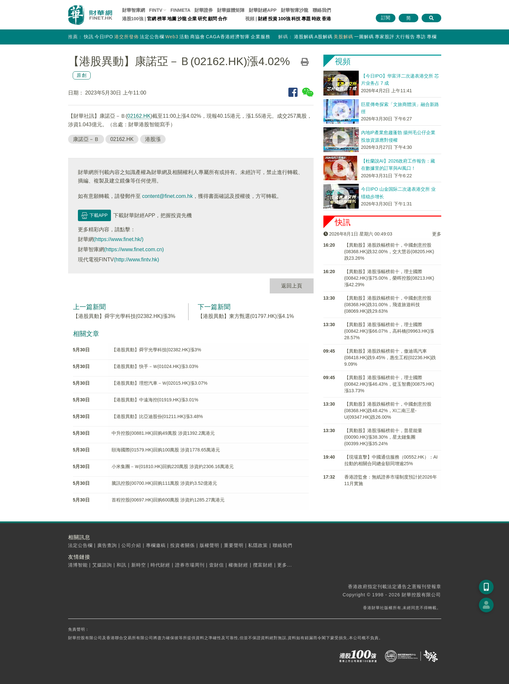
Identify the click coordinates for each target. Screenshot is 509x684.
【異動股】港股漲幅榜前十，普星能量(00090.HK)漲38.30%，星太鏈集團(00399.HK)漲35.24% (383, 437)
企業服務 (260, 36)
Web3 (171, 36)
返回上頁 (291, 286)
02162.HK (139, 116)
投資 (272, 18)
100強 (284, 18)
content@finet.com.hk (167, 196)
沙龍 (182, 18)
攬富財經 (263, 565)
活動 (184, 36)
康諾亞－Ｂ (86, 139)
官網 (151, 18)
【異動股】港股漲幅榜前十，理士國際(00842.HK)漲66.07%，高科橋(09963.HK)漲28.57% (389, 331)
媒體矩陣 (231, 10)
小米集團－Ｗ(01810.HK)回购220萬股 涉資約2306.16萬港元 (173, 466)
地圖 (171, 18)
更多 (436, 234)
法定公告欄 (152, 36)
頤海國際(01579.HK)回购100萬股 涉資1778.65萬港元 (166, 449)
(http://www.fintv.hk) (136, 259)
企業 (192, 18)
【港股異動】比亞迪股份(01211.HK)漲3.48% (157, 416)
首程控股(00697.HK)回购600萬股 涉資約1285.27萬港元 (168, 499)
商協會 (197, 36)
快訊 (89, 36)
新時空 (138, 565)
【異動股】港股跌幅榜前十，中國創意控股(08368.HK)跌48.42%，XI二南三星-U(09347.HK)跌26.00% (387, 410)
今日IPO (104, 36)
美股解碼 (343, 36)
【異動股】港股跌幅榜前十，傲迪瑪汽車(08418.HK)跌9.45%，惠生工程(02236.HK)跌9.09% (390, 357)
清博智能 (78, 565)
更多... (284, 565)
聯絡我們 (322, 10)
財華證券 (203, 10)
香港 (326, 18)
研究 (202, 18)
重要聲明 (234, 545)
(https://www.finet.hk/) (119, 239)
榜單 (161, 18)
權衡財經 (238, 565)
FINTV (155, 10)
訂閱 (385, 17)
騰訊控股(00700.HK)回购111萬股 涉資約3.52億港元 (164, 483)
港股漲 (153, 139)
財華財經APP (263, 10)
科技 (295, 18)
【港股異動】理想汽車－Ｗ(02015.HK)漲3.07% (160, 383)
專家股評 (384, 36)
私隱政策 (258, 545)
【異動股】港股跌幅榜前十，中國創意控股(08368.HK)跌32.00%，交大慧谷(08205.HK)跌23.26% (389, 251)
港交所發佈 (126, 36)
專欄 (432, 36)
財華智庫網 (133, 10)
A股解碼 (324, 36)
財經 (262, 18)
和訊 (121, 565)
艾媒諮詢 (102, 565)
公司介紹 (131, 545)
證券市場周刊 (190, 565)
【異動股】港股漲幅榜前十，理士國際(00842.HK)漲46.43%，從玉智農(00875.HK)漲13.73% (389, 384)
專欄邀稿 (156, 545)
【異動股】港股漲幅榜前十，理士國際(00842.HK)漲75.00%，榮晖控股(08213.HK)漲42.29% (389, 278)
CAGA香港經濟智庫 (228, 36)
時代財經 (160, 565)
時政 (316, 18)
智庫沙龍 (294, 10)
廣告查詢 (107, 545)
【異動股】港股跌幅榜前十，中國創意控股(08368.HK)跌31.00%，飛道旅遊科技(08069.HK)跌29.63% (387, 304)
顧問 (212, 18)
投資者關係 (182, 545)
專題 (306, 18)
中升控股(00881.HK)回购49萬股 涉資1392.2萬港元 (163, 433)
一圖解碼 (364, 36)
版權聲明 (209, 545)
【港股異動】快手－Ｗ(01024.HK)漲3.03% (155, 366)
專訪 (421, 36)
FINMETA (181, 10)
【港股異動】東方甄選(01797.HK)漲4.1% (246, 316)
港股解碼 (304, 36)
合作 (222, 18)
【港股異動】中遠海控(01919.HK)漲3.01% (155, 399)
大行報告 (405, 36)
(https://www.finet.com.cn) (134, 249)
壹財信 (216, 565)
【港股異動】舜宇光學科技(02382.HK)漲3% (124, 316)
